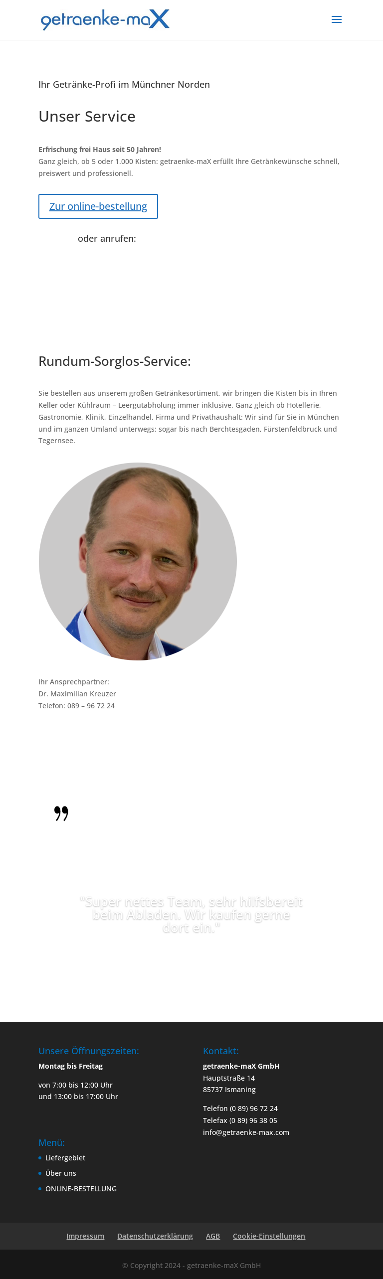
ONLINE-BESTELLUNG (81, 1188)
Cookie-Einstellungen (269, 1236)
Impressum (85, 1236)
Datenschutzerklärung (155, 1236)
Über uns (60, 1173)
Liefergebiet (65, 1157)
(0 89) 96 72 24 (102, 253)
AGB (213, 1236)
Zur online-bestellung (98, 206)
